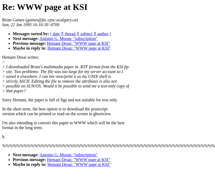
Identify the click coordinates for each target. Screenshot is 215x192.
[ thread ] (70, 33)
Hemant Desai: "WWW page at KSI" (78, 43)
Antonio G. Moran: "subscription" (68, 38)
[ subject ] (86, 33)
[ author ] (103, 33)
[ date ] (56, 33)
